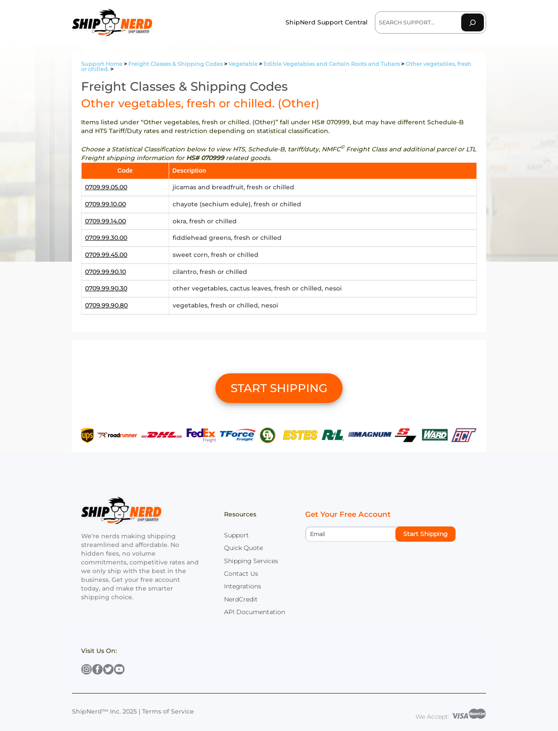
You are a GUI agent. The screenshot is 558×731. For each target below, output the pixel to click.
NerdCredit (241, 599)
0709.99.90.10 (105, 272)
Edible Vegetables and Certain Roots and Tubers (331, 64)
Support (236, 535)
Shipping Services (251, 561)
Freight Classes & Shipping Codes (175, 64)
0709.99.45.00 (106, 255)
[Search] (472, 22)
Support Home (101, 64)
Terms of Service (168, 711)
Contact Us (241, 573)
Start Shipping (425, 533)
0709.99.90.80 (106, 305)
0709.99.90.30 (106, 288)
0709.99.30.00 (106, 238)
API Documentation (254, 612)
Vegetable (243, 64)
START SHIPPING (279, 388)
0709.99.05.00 (106, 187)
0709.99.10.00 (105, 204)
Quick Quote (243, 548)
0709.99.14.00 (105, 221)
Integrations (242, 586)
